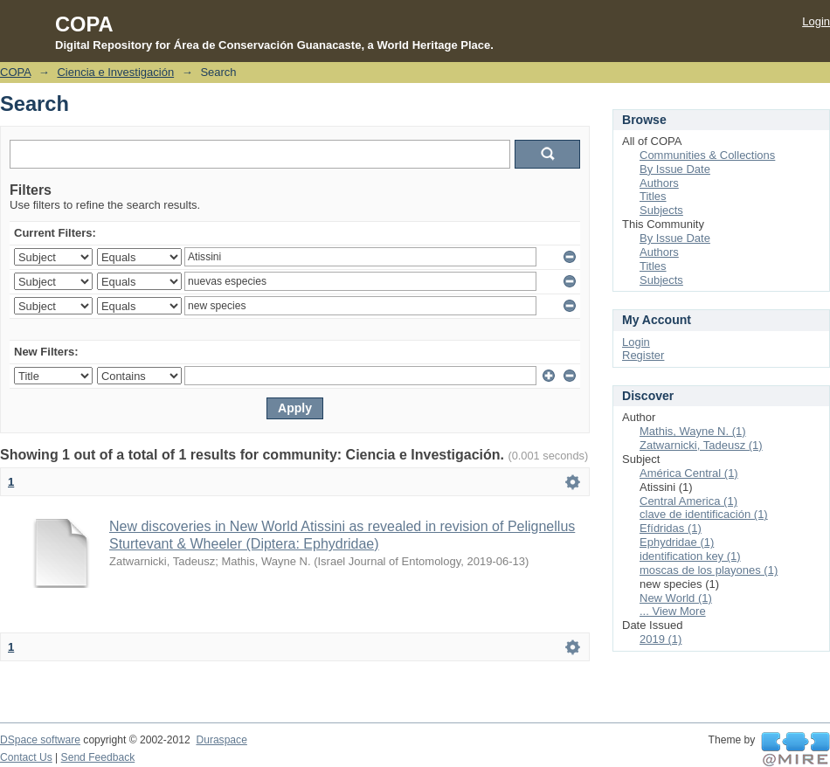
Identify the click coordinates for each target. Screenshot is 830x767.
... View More (673, 611)
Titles (653, 196)
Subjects (661, 210)
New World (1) (676, 598)
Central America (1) (688, 501)
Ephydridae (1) (677, 542)
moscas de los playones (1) (709, 570)
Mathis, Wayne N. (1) (693, 431)
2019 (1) (660, 639)
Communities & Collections (707, 155)
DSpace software (40, 740)
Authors (659, 183)
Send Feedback (98, 757)
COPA (15, 72)
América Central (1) (689, 473)
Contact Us (26, 757)
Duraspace (221, 740)
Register (643, 355)
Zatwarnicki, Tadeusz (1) (701, 445)
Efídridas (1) (671, 528)
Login (816, 21)
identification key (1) (690, 556)
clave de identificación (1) (704, 514)
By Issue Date (675, 169)
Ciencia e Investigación (115, 72)
